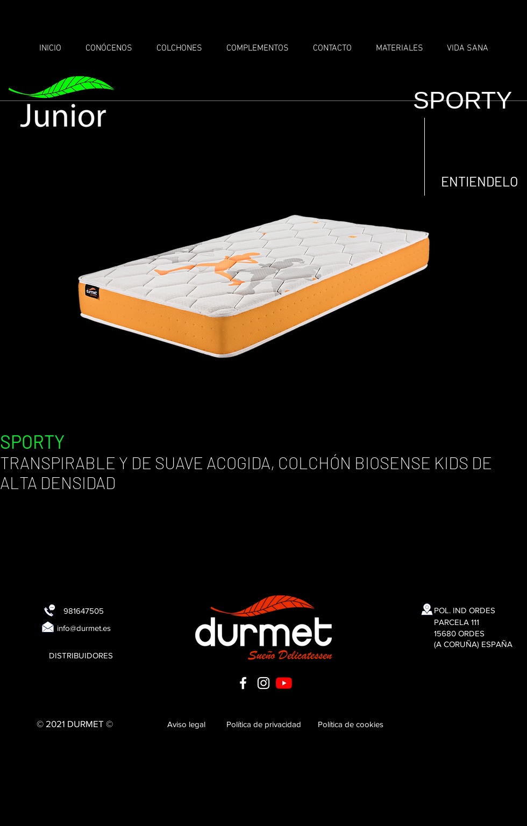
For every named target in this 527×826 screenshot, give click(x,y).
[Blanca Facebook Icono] (243, 683)
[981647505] (83, 610)
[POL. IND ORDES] (464, 610)
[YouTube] (284, 683)
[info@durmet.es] (83, 628)
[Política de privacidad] (263, 724)
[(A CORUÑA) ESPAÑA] (473, 644)
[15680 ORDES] (459, 633)
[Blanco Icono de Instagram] (263, 683)
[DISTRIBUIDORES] (80, 655)
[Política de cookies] (350, 724)
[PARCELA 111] (456, 622)
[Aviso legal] (186, 724)
